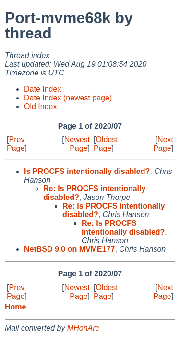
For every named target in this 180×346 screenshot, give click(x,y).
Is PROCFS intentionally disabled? (87, 171)
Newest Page (77, 144)
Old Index (40, 106)
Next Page (163, 144)
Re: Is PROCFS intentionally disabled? (123, 227)
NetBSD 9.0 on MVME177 (69, 249)
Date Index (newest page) (68, 98)
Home (15, 307)
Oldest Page (106, 144)
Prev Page (15, 144)
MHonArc (83, 328)
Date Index (42, 89)
